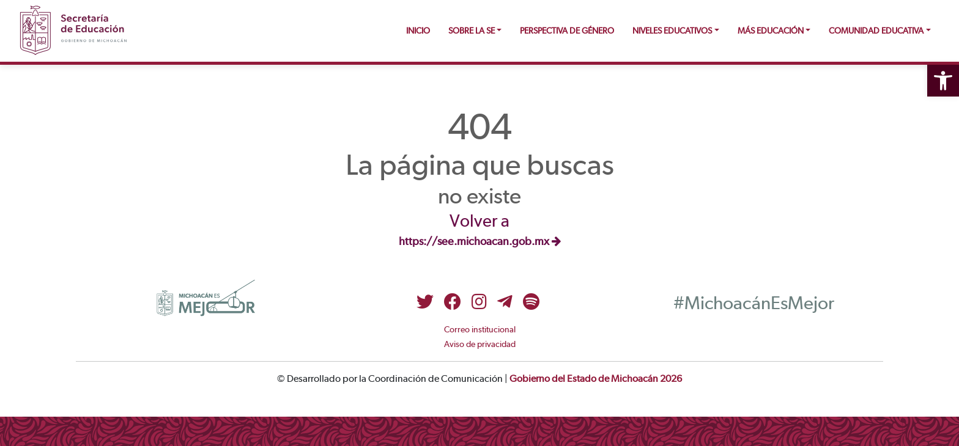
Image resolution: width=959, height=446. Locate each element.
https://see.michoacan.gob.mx (480, 241)
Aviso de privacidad (480, 344)
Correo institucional (480, 330)
